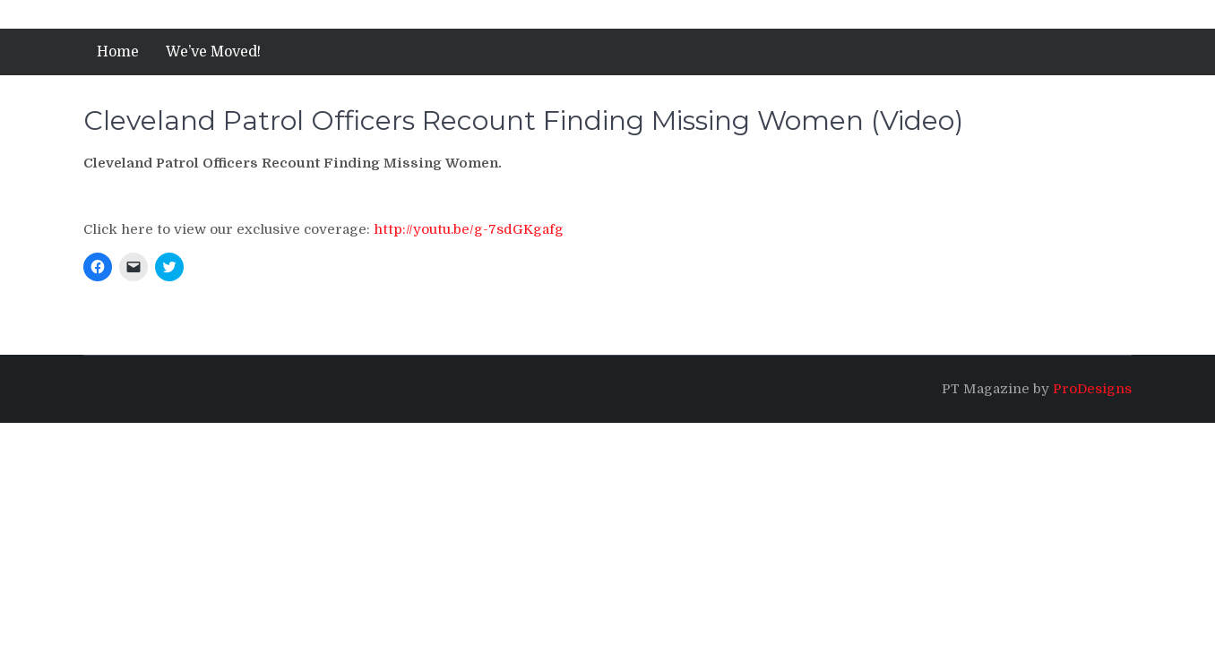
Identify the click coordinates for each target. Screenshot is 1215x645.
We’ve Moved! (213, 52)
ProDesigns (1092, 389)
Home (118, 52)
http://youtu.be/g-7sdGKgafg (469, 229)
